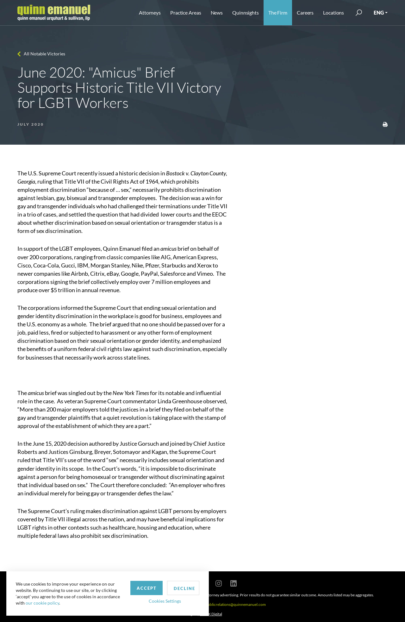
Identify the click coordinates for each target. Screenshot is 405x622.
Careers (305, 12)
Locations (333, 12)
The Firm (277, 12)
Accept (147, 588)
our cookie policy (42, 603)
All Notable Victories (44, 53)
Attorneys (150, 12)
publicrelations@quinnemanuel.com (235, 604)
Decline (184, 588)
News (217, 12)
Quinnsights (245, 12)
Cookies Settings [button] (165, 601)
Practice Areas (185, 12)
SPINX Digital (211, 614)
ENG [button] (379, 12)
